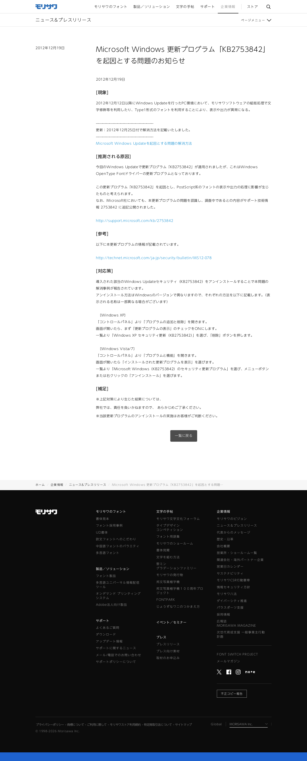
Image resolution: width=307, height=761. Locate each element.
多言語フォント (107, 552)
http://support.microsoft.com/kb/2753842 (134, 220)
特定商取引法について (158, 724)
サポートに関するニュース (116, 648)
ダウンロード (106, 634)
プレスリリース (168, 644)
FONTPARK (165, 599)
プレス (161, 637)
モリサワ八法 (227, 593)
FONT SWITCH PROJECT (237, 654)
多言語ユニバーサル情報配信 (118, 585)
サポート (102, 620)
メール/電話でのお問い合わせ (118, 655)
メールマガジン (228, 661)
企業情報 (57, 484)
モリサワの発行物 (169, 575)
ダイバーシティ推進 (232, 600)
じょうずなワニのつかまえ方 (178, 606)
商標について (75, 724)
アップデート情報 (109, 641)
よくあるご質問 (107, 627)
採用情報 (223, 614)
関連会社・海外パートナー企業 (240, 559)
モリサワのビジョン (232, 518)
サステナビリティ (230, 573)
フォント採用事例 (109, 525)
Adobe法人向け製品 (111, 604)
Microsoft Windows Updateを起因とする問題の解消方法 (144, 143)
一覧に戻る (184, 435)
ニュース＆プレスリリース (237, 525)
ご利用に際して (97, 724)
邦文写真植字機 (168, 581)
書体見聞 (163, 550)
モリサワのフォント (111, 511)
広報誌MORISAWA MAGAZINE (236, 623)
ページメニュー (253, 20)
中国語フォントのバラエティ (118, 546)
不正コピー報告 (232, 693)
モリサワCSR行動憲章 (233, 580)
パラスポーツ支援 (230, 607)
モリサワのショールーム (174, 543)
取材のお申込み (168, 658)
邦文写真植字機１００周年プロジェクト (179, 591)
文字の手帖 (164, 511)
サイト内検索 (268, 6)
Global (216, 724)
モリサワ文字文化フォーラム (178, 518)
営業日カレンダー (230, 566)
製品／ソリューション (113, 569)
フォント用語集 (168, 536)
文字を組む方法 (168, 557)
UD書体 (102, 532)
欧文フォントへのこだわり (116, 539)
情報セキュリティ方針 (233, 587)
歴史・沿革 (225, 539)
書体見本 (102, 518)
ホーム (40, 484)
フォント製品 (106, 575)
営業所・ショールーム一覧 (237, 552)
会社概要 (223, 546)
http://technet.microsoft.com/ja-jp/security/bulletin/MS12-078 (154, 258)
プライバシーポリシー (50, 724)
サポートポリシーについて (116, 661)
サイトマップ (183, 724)
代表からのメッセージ (233, 532)
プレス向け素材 (168, 651)
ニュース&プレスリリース (87, 484)
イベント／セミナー (171, 622)
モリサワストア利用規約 (125, 724)
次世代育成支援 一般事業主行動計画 (241, 634)
